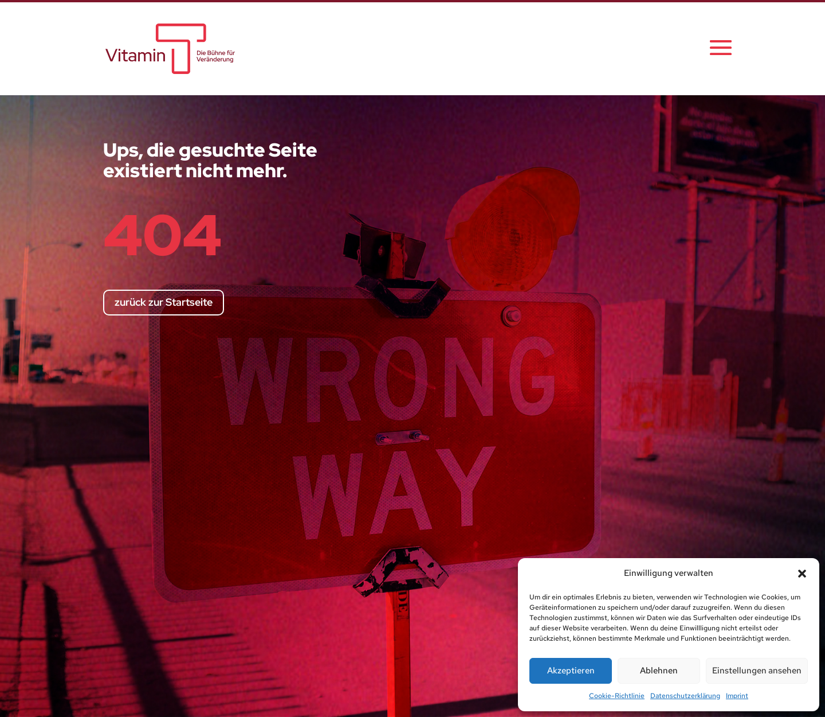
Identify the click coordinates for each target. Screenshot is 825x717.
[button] (802, 573)
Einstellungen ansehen (757, 670)
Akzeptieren (571, 670)
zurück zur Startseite (164, 302)
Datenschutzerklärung (685, 695)
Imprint (737, 695)
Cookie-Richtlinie (617, 695)
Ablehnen (659, 670)
